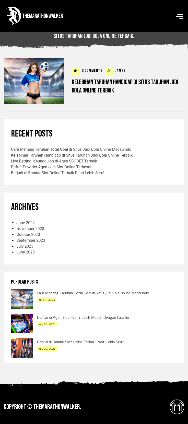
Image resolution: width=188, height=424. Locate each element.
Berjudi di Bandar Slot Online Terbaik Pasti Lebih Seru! (57, 173)
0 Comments (87, 71)
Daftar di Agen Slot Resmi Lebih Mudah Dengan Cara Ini (83, 317)
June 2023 (25, 252)
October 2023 (28, 234)
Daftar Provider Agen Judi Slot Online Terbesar (51, 167)
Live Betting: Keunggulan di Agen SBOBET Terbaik (54, 161)
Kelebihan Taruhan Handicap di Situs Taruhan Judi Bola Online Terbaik (125, 86)
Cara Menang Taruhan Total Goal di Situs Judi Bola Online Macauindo (71, 149)
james (115, 71)
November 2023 (30, 228)
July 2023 (24, 246)
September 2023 (30, 240)
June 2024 (25, 222)
